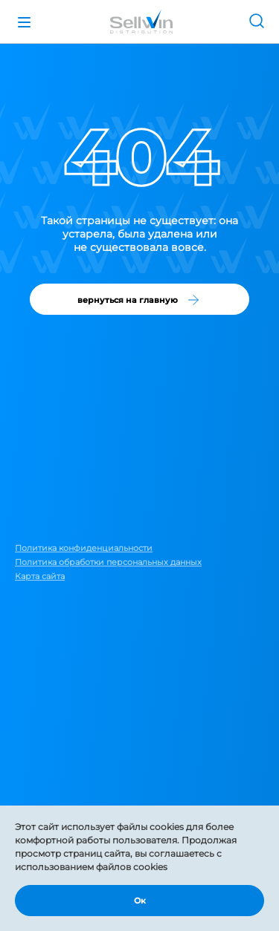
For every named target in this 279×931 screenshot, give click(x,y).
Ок (140, 900)
